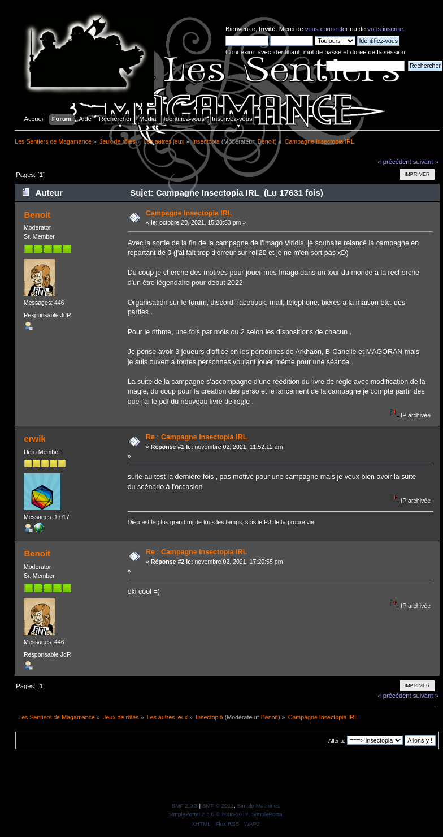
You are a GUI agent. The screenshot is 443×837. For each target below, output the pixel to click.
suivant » (425, 161)
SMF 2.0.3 (185, 806)
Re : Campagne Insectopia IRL (196, 437)
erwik (34, 438)
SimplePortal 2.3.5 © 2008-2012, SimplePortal (225, 814)
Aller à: (336, 740)
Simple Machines (258, 806)
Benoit (266, 141)
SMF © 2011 (218, 806)
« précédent (394, 161)
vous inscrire (385, 28)
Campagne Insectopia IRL (189, 213)
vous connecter (326, 28)
